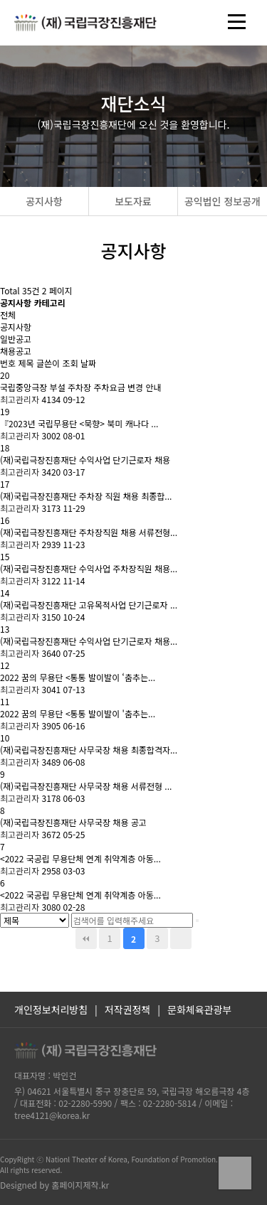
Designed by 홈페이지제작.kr (54, 1185)
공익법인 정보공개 (222, 201)
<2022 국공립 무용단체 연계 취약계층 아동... (80, 858)
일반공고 (15, 339)
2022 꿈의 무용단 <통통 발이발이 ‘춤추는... (77, 677)
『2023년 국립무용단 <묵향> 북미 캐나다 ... (79, 423)
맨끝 (181, 938)
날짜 (88, 363)
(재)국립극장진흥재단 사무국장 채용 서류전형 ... (86, 786)
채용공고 (15, 351)
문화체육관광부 (199, 1009)
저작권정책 (127, 1009)
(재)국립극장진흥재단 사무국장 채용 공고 (73, 822)
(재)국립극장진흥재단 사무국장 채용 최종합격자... (88, 750)
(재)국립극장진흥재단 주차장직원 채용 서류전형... (88, 532)
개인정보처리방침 (51, 1009)
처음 (86, 938)
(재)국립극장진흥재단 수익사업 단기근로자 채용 (85, 460)
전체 (8, 315)
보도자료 (133, 201)
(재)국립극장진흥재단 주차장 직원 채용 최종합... (86, 496)
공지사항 (44, 201)
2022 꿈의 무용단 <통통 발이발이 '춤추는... (77, 713)
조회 (71, 363)
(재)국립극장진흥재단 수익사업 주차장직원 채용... (88, 568)
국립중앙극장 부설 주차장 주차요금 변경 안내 (81, 387)
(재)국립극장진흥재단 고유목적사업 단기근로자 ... (88, 605)
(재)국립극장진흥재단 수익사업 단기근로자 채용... (88, 641)
